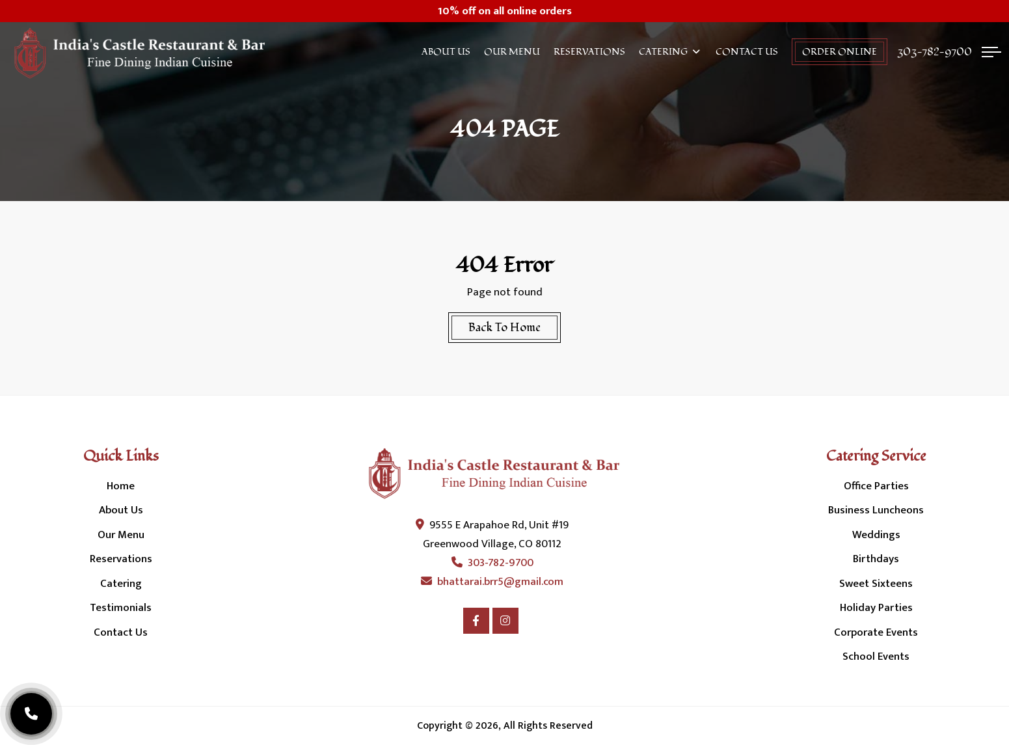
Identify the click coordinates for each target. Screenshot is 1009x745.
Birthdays (876, 559)
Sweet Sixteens (876, 584)
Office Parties (876, 486)
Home (121, 486)
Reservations (589, 52)
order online (839, 52)
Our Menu (512, 52)
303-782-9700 (934, 52)
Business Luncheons (876, 510)
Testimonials (121, 608)
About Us (446, 52)
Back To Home (504, 327)
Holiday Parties (876, 608)
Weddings (876, 535)
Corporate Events (876, 632)
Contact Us (747, 52)
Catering (663, 52)
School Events (875, 656)
